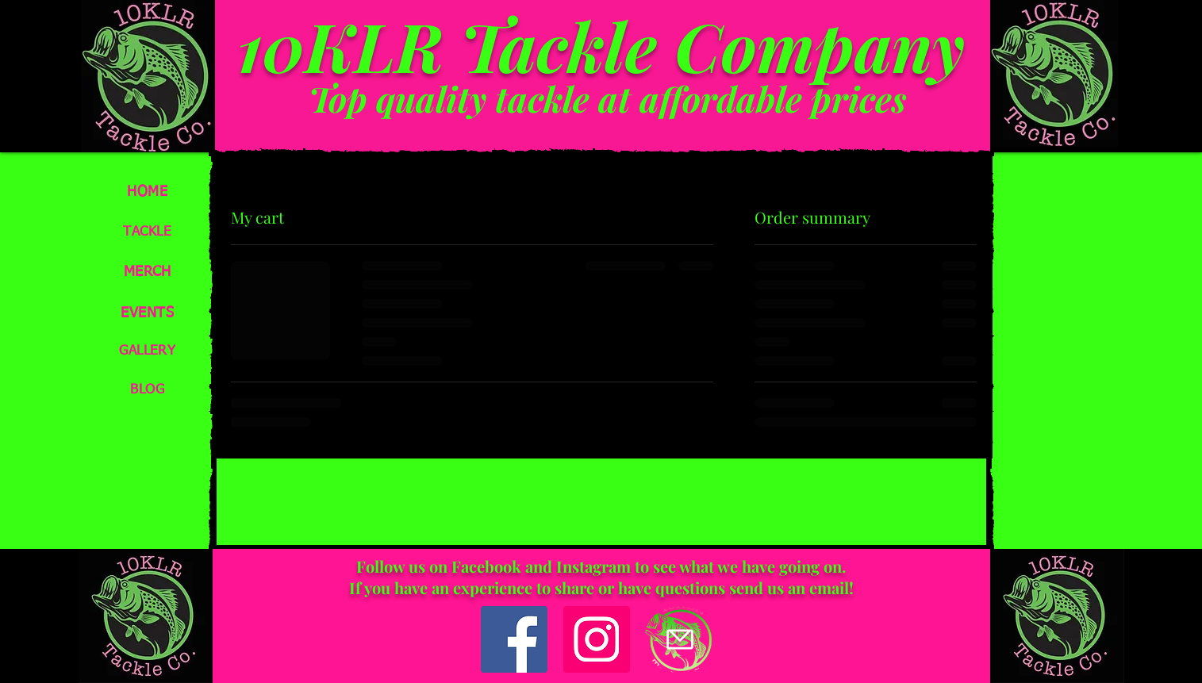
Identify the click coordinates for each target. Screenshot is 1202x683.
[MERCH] (148, 271)
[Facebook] (514, 639)
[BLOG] (148, 389)
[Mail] (680, 639)
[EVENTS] (148, 312)
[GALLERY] (148, 351)
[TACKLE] (148, 232)
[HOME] (148, 191)
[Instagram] (596, 639)
